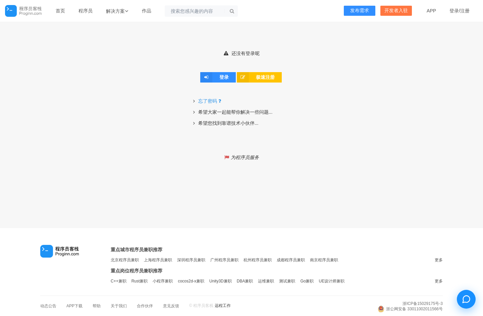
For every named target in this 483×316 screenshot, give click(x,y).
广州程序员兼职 (224, 260)
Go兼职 (307, 281)
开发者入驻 (396, 10)
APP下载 (74, 306)
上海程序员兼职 (158, 260)
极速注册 (256, 77)
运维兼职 (266, 281)
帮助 (97, 306)
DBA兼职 (245, 281)
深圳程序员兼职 (191, 260)
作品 (146, 10)
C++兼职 (118, 281)
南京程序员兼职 (324, 260)
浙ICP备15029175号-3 (422, 304)
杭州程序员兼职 (258, 260)
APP (431, 10)
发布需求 (359, 10)
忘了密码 (210, 101)
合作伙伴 (145, 306)
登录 (454, 10)
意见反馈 (171, 306)
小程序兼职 (163, 281)
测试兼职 (287, 281)
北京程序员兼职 (125, 260)
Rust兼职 (139, 281)
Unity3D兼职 (220, 281)
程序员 (85, 10)
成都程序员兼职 (291, 260)
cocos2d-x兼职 (191, 281)
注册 (465, 10)
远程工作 (223, 305)
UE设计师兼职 (331, 281)
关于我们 (119, 306)
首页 (60, 10)
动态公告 (48, 306)
